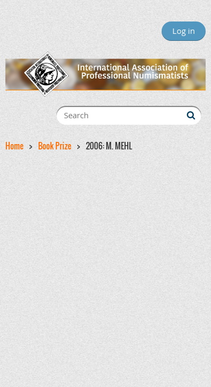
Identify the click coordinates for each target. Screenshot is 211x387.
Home (14, 146)
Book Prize (54, 146)
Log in (183, 30)
